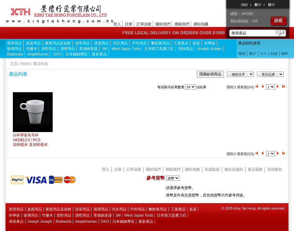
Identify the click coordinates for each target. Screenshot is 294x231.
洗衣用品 (120, 43)
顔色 (274, 53)
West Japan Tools (125, 49)
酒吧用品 (67, 49)
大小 (263, 53)
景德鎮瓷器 (88, 49)
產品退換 (255, 169)
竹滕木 (31, 49)
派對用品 (48, 49)
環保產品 (185, 49)
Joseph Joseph (209, 49)
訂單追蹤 (144, 24)
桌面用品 (33, 43)
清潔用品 (101, 43)
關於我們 (163, 24)
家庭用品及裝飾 (58, 43)
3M (104, 49)
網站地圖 (201, 24)
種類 (242, 53)
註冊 (128, 24)
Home (25, 64)
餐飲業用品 (160, 43)
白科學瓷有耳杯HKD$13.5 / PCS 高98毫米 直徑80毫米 (30, 140)
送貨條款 (274, 169)
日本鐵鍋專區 (77, 54)
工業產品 (181, 43)
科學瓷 (209, 43)
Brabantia (15, 54)
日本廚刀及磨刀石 (159, 49)
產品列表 (40, 64)
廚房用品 (14, 43)
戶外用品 (139, 43)
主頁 (13, 64)
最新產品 (99, 54)
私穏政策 (212, 169)
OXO (57, 54)
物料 (284, 53)
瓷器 (196, 43)
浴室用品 (82, 43)
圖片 (252, 53)
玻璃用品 (14, 49)
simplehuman (38, 54)
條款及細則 (233, 169)
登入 (117, 24)
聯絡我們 (182, 24)
